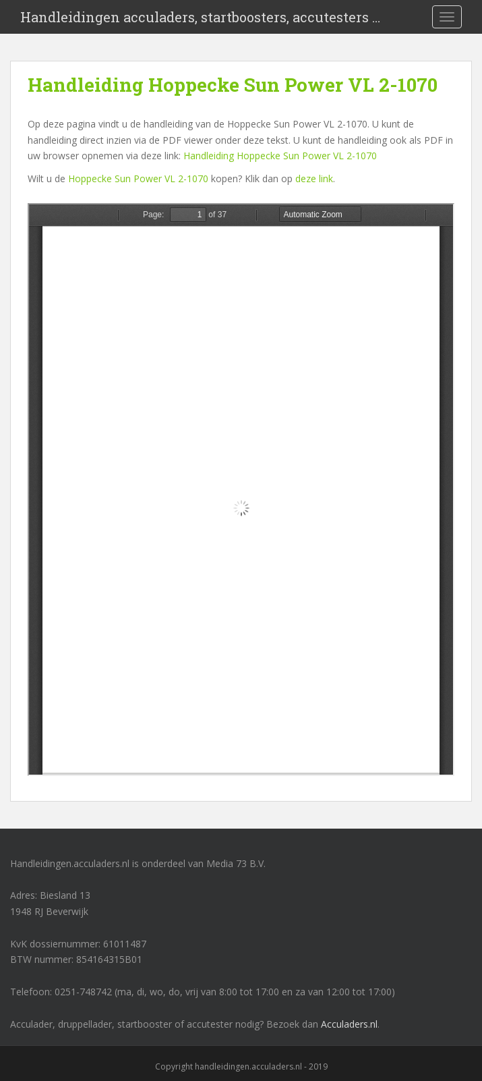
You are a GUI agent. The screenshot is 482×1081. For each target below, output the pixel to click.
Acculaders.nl (349, 1024)
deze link (314, 178)
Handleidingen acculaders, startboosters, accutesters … (200, 17)
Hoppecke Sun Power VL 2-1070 (138, 178)
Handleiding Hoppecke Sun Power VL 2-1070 (280, 155)
